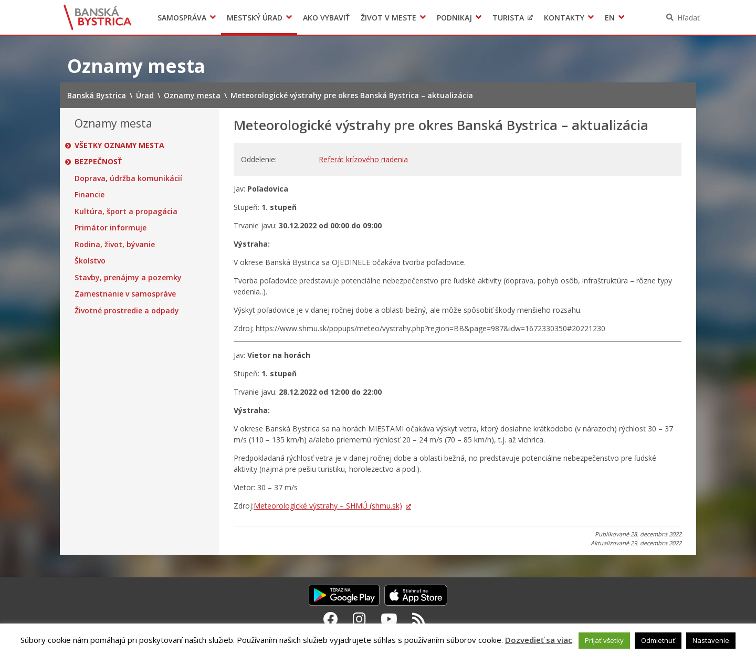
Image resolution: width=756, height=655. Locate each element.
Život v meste (388, 18)
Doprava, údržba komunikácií (128, 178)
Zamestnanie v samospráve (125, 294)
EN (610, 18)
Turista (508, 18)
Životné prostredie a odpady (127, 310)
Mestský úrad (254, 18)
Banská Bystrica (98, 17)
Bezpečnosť (98, 161)
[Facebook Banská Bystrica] (330, 619)
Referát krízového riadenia (363, 159)
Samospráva (182, 18)
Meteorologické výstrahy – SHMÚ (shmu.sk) (328, 506)
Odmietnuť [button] (658, 640)
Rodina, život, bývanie (115, 244)
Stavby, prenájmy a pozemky (128, 277)
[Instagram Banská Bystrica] (359, 619)
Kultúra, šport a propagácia (126, 211)
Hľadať (688, 18)
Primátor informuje (110, 228)
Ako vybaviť (326, 18)
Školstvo (90, 261)
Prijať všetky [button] (604, 640)
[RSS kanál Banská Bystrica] (418, 619)
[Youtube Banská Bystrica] (389, 619)
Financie (89, 194)
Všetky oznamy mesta (119, 145)
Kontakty (564, 18)
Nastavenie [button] (710, 640)
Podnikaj (454, 18)
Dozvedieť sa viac (538, 640)
